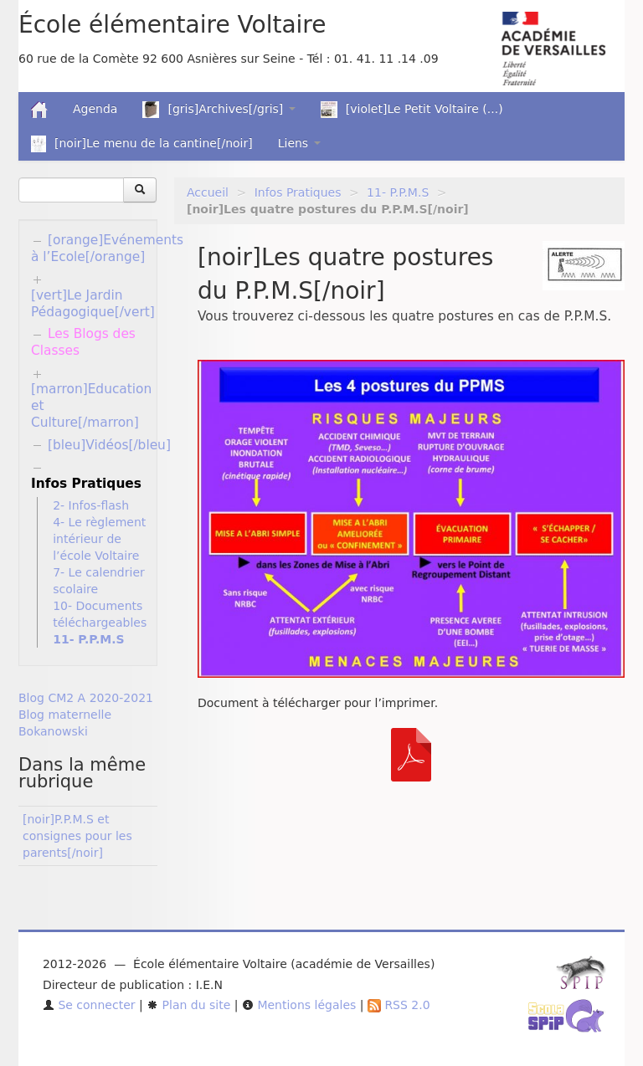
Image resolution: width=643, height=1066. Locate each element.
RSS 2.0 (399, 1005)
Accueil (208, 192)
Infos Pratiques (298, 192)
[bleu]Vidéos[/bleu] (109, 445)
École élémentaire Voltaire (172, 24)
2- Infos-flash (91, 505)
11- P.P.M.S (398, 192)
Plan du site (188, 1005)
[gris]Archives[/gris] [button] (218, 109)
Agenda (95, 108)
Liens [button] (299, 143)
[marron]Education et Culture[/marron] (91, 406)
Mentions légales (299, 1005)
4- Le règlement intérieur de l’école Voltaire (99, 538)
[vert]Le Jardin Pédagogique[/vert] (93, 304)
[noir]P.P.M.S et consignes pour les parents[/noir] (77, 835)
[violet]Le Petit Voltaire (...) (412, 109)
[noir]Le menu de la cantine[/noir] (142, 144)
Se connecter (89, 1005)
